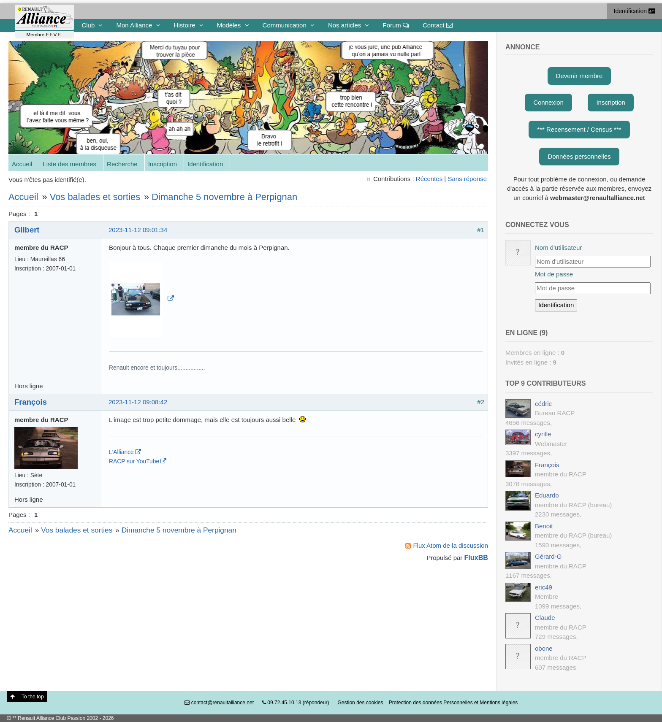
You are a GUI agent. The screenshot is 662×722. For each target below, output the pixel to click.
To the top (27, 697)
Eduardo (547, 495)
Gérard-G (548, 556)
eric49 (543, 587)
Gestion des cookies (360, 703)
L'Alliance (121, 452)
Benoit (544, 526)
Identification (635, 11)
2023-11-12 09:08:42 (138, 402)
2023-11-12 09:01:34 (138, 229)
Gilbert (26, 229)
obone (544, 648)
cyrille (543, 434)
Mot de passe (554, 274)
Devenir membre (579, 75)
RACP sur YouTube (134, 461)
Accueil (22, 164)
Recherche (122, 164)
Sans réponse (467, 178)
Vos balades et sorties (95, 197)
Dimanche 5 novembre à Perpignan (224, 197)
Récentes (429, 178)
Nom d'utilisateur (558, 247)
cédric (543, 403)
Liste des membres (69, 164)
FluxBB (476, 557)
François (30, 402)
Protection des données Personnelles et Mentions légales (453, 703)
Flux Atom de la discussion (450, 545)
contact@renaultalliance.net (222, 703)
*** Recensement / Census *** (579, 129)
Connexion (548, 102)
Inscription (162, 164)
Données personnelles (579, 156)
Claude (545, 617)
